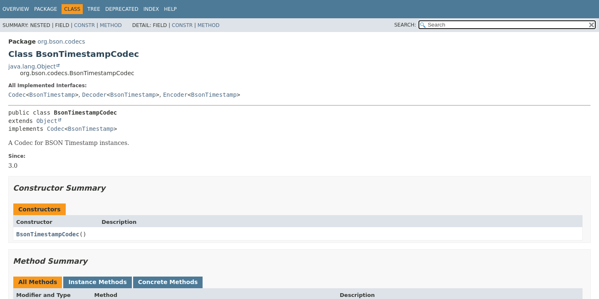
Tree (93, 9)
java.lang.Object (32, 66)
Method (111, 25)
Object (46, 121)
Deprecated (122, 9)
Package (45, 9)
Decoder (94, 94)
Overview (15, 9)
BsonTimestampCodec (47, 234)
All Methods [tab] (37, 282)
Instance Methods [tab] (97, 282)
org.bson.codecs (61, 41)
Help (170, 9)
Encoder (175, 94)
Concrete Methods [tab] (168, 282)
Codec (17, 94)
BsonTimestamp (52, 94)
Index (151, 9)
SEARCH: (405, 25)
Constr (84, 25)
